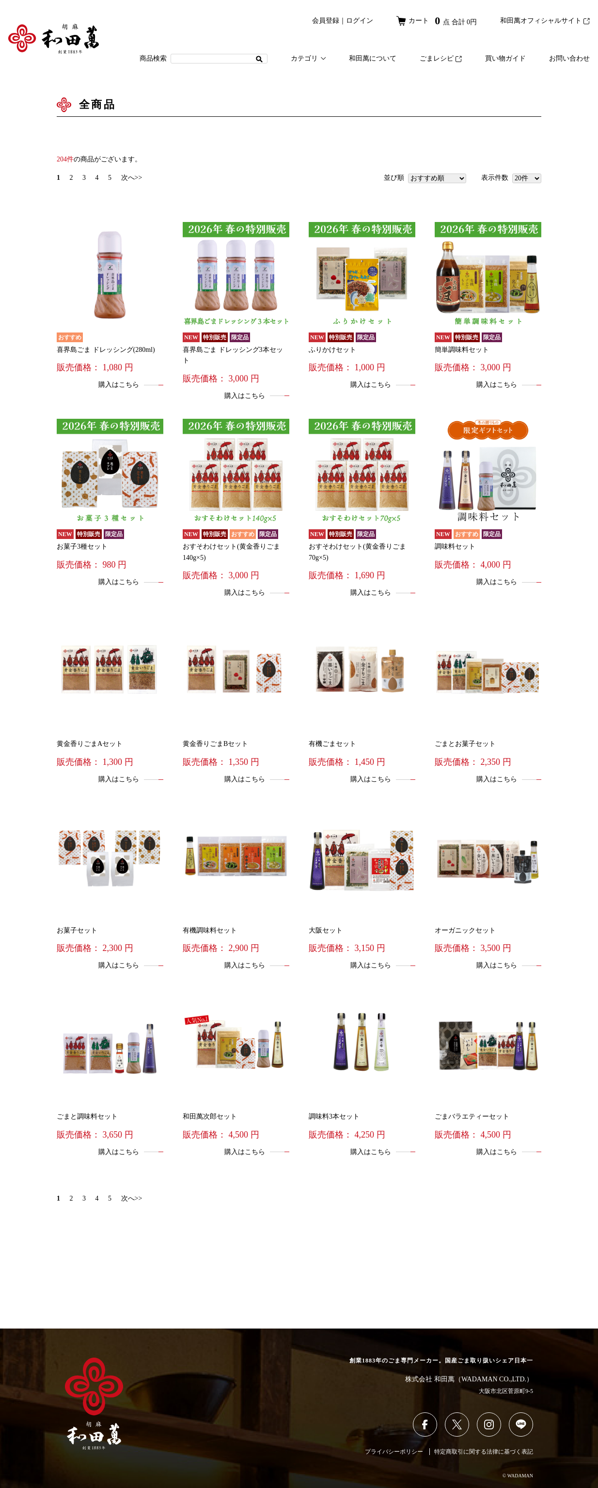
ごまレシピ (441, 58)
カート (436, 21)
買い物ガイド (505, 58)
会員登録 (325, 20)
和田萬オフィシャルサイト (545, 20)
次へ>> (131, 177)
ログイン (359, 20)
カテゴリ (308, 58)
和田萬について (372, 58)
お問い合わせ (569, 58)
